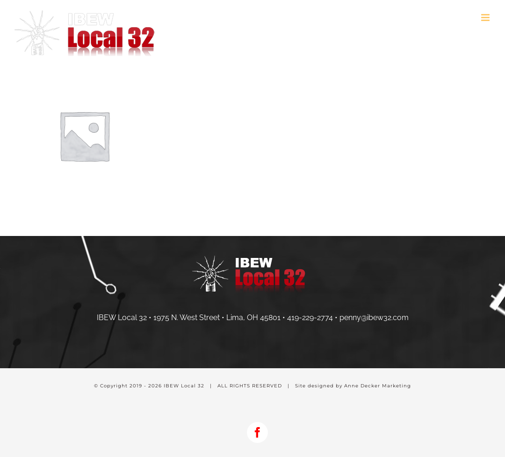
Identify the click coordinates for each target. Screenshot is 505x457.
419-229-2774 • (313, 317)
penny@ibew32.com (374, 317)
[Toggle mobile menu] (486, 17)
